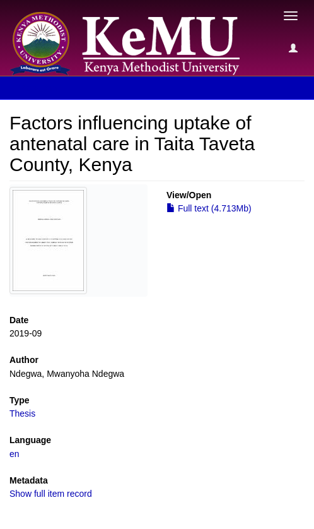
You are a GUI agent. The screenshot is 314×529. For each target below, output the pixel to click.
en (14, 454)
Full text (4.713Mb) (209, 208)
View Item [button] (42, 88)
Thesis (22, 413)
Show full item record (50, 494)
